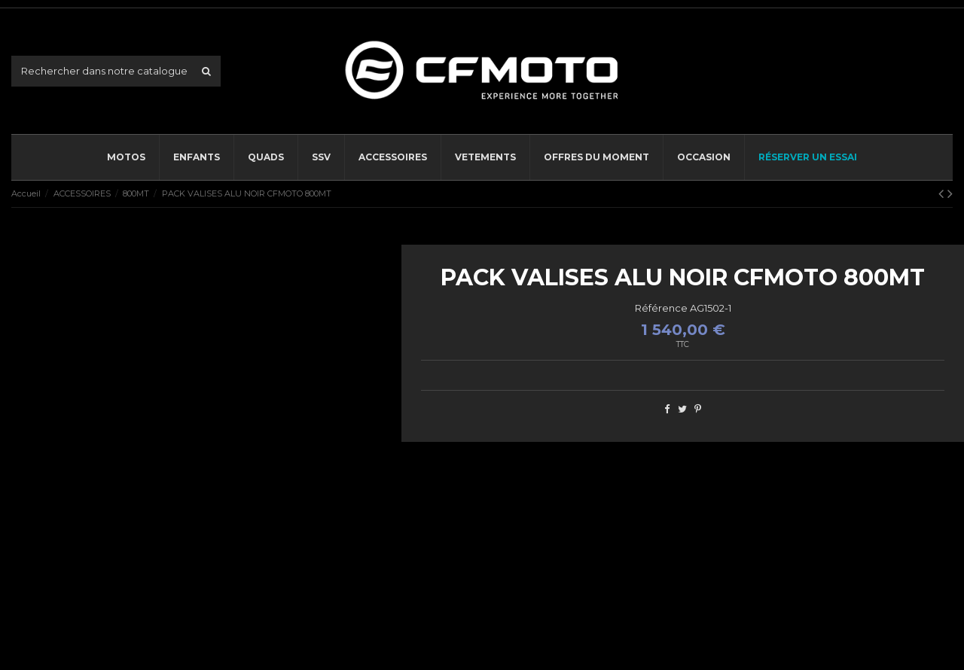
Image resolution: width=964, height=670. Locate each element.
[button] (392, 157)
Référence (661, 308)
